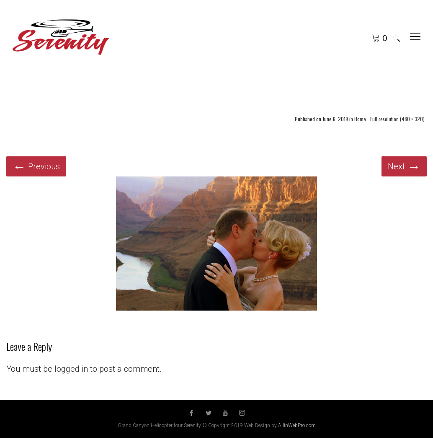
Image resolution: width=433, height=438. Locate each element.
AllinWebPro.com (297, 425)
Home (360, 119)
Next (404, 166)
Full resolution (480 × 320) (397, 119)
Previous (36, 166)
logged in (71, 369)
